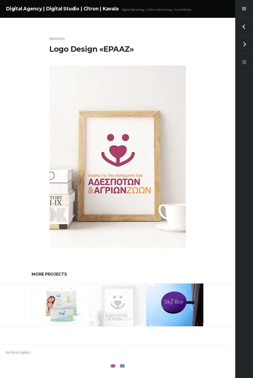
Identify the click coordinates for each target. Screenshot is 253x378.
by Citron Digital (17, 352)
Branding (57, 39)
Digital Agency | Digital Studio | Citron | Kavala (62, 9)
